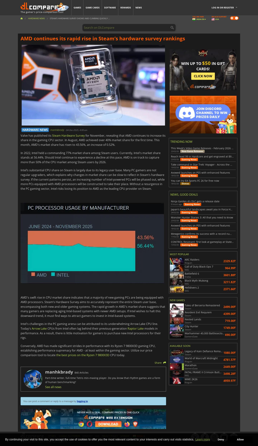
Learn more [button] (202, 439)
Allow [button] (240, 439)
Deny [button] (221, 439)
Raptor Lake (136, 329)
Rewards (125, 7)
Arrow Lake (39, 329)
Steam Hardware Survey (68, 136)
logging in (82, 401)
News (138, 7)
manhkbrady (57, 130)
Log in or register (223, 7)
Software (110, 7)
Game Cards (93, 7)
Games (77, 7)
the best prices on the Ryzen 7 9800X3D (82, 355)
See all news (53, 387)
